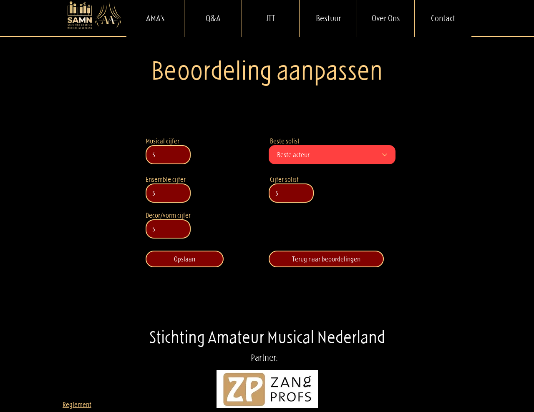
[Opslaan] (185, 259)
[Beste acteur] (332, 154)
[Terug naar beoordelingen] (326, 259)
